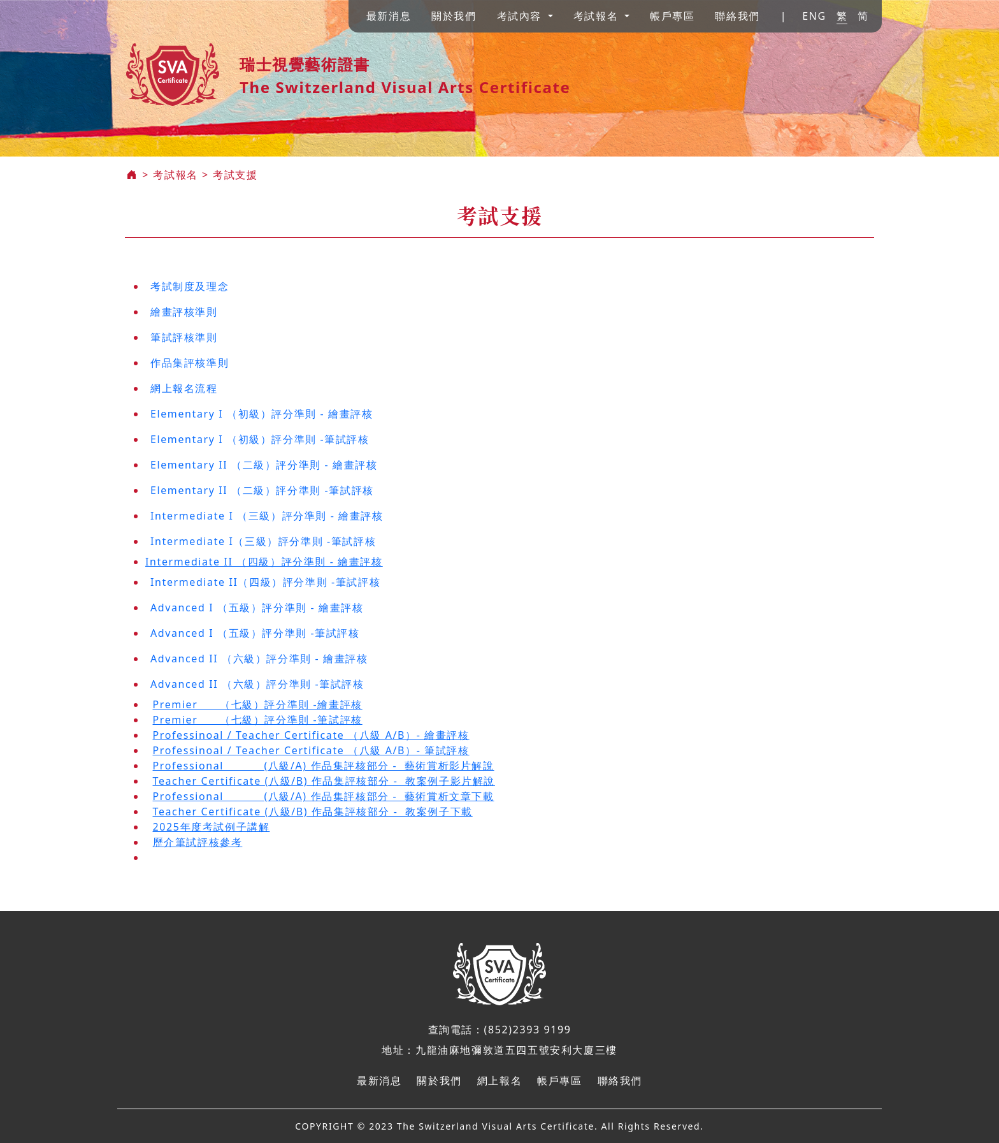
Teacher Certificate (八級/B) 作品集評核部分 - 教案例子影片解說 (324, 781)
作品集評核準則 (189, 363)
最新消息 (388, 16)
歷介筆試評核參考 (198, 842)
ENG (814, 16)
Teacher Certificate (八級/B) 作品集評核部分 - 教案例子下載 (313, 811)
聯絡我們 (737, 16)
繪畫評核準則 (184, 312)
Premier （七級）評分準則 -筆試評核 (258, 720)
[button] (525, 16)
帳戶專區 (672, 16)
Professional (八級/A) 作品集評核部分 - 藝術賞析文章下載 (323, 796)
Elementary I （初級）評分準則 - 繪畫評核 (261, 414)
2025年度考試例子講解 (211, 827)
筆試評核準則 (184, 337)
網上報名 (499, 1081)
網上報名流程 (184, 388)
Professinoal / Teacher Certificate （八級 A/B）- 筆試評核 (311, 750)
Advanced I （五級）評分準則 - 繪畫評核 (256, 608)
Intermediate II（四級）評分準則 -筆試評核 (265, 582)
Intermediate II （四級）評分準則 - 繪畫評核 (264, 562)
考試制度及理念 (189, 286)
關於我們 (453, 16)
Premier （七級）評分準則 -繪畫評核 (258, 704)
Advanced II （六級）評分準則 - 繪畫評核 (259, 659)
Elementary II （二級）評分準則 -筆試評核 (262, 490)
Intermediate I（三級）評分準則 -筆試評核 (263, 541)
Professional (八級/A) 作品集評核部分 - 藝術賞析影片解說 (323, 766)
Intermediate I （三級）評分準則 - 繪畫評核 (267, 516)
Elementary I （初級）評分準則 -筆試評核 (260, 439)
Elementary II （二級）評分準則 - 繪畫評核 (263, 465)
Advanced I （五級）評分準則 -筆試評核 (255, 633)
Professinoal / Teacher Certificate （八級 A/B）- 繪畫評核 (311, 735)
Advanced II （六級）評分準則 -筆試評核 (257, 684)
